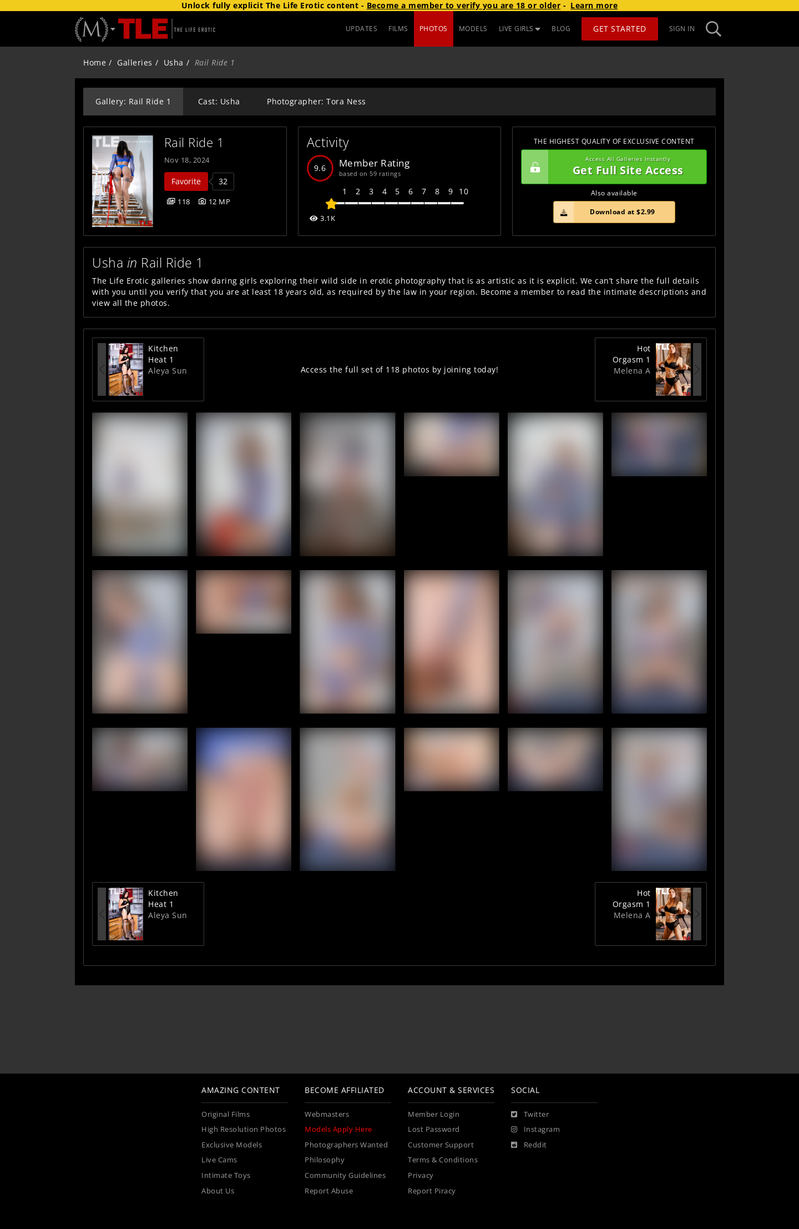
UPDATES (362, 28)
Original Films (225, 1114)
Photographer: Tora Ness (316, 101)
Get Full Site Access (611, 167)
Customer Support (441, 1145)
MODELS (473, 28)
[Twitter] (530, 1115)
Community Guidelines (345, 1175)
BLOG (561, 28)
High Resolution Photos (243, 1129)
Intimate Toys (226, 1175)
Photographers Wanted (346, 1145)
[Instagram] (535, 1130)
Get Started (619, 28)
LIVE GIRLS (520, 28)
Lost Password (434, 1129)
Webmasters (327, 1114)
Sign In (682, 28)
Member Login (433, 1114)
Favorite (186, 181)
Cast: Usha (219, 101)
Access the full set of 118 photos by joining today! (400, 369)
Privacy (421, 1175)
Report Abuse (329, 1191)
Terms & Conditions (443, 1160)
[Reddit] (529, 1145)
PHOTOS (433, 28)
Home (94, 62)
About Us (217, 1191)
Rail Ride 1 (194, 142)
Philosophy (325, 1160)
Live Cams (219, 1160)
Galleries (135, 62)
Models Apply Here (338, 1129)
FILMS (398, 28)
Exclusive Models (231, 1145)
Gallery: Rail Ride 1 (133, 101)
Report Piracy (432, 1191)
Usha (174, 62)
